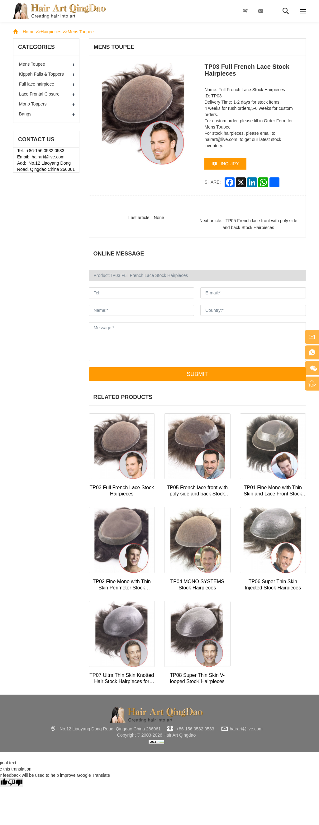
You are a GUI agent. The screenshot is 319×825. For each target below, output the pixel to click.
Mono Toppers (32, 103)
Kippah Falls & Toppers (41, 74)
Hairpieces (51, 31)
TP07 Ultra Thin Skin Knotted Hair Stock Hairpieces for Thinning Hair (121, 679)
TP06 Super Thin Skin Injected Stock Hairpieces (273, 584)
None (159, 217)
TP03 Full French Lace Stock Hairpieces (122, 490)
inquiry (230, 163)
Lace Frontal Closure (39, 93)
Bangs (25, 113)
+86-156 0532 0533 (245, 11)
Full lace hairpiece (36, 84)
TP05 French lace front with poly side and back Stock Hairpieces (197, 491)
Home (28, 31)
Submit (197, 374)
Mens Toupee (81, 31)
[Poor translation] (15, 782)
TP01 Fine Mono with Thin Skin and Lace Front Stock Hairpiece (273, 491)
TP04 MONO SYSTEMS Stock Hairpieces (197, 584)
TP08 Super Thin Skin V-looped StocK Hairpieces (197, 678)
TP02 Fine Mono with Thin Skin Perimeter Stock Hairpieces (122, 585)
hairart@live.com (260, 11)
